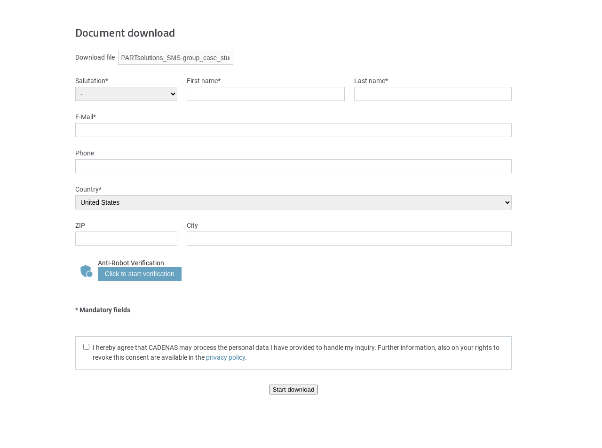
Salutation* (91, 80)
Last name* (371, 80)
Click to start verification (139, 274)
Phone (84, 152)
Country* (88, 189)
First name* (204, 80)
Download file (95, 57)
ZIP (80, 225)
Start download (294, 389)
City (192, 225)
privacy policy (225, 357)
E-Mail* (85, 116)
